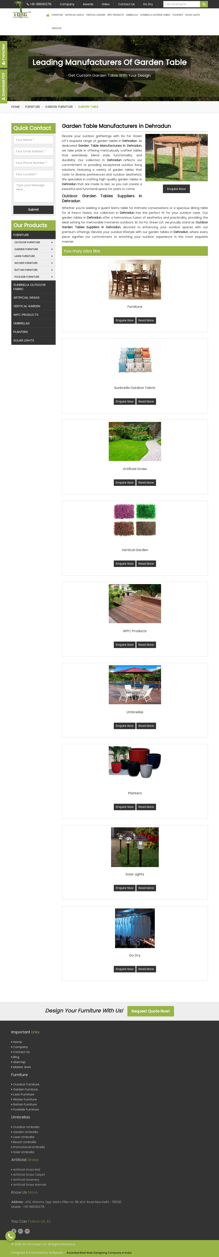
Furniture (57, 15)
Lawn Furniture (33, 256)
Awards (88, 4)
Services (57, 28)
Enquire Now (124, 320)
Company (67, 4)
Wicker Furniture (33, 263)
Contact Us (126, 4)
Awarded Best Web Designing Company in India (99, 1253)
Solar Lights (192, 15)
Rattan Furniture (33, 270)
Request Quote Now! (151, 1011)
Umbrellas (132, 15)
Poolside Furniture (33, 276)
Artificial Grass (74, 15)
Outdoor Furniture (33, 242)
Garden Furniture (59, 107)
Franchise (3, 54)
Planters (178, 15)
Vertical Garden (95, 15)
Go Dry (148, 4)
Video (106, 4)
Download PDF (3, 86)
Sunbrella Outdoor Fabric (155, 15)
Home (15, 107)
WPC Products (115, 15)
